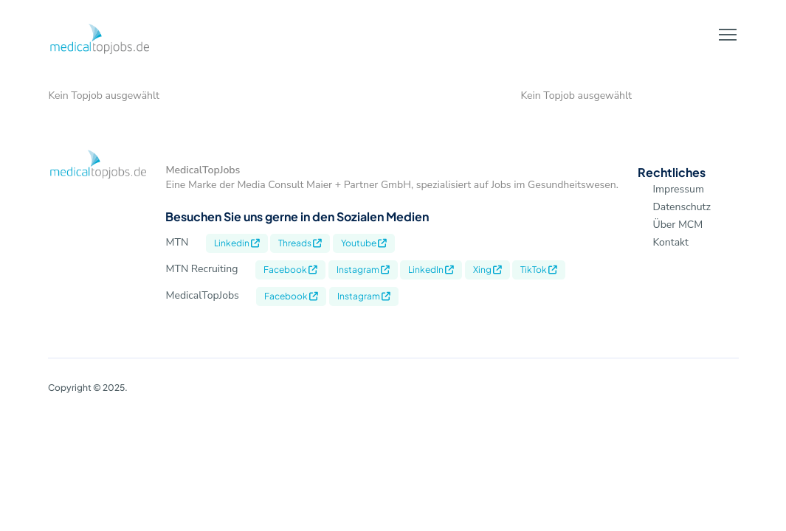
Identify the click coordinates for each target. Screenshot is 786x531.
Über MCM (677, 225)
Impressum (677, 189)
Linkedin (237, 243)
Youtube (364, 243)
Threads (300, 243)
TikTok (538, 269)
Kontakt (670, 242)
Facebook (290, 269)
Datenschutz (681, 207)
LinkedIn (431, 269)
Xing (487, 269)
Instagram (363, 269)
